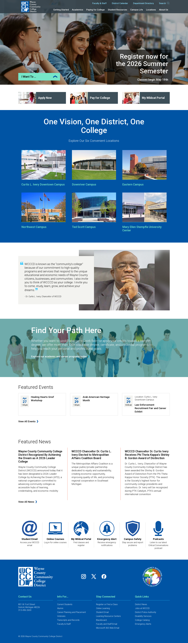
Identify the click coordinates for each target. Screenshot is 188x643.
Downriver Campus (84, 184)
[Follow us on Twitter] (94, 576)
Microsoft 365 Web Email (107, 628)
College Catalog (142, 620)
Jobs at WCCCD (142, 608)
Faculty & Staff (99, 3)
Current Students (64, 604)
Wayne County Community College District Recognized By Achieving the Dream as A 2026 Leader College (40, 456)
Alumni (60, 608)
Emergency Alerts (143, 624)
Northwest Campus (33, 227)
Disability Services (143, 616)
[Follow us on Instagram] (84, 576)
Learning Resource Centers (108, 616)
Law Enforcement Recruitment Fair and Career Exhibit (150, 408)
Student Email (102, 612)
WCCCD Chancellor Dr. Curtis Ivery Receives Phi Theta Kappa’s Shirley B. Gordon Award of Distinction (147, 455)
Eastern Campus (133, 184)
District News (141, 604)
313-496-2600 (24, 610)
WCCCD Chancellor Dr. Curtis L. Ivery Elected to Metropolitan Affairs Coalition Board (91, 455)
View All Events (27, 421)
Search (164, 3)
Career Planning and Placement (71, 612)
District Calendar (120, 3)
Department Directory (143, 3)
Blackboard (101, 620)
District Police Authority (145, 612)
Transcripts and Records (68, 620)
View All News (26, 501)
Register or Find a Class (107, 604)
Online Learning (103, 608)
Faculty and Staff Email (106, 624)
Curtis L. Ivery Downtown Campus (43, 184)
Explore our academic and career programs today (59, 356)
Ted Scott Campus (84, 227)
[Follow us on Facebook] (104, 576)
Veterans (61, 616)
